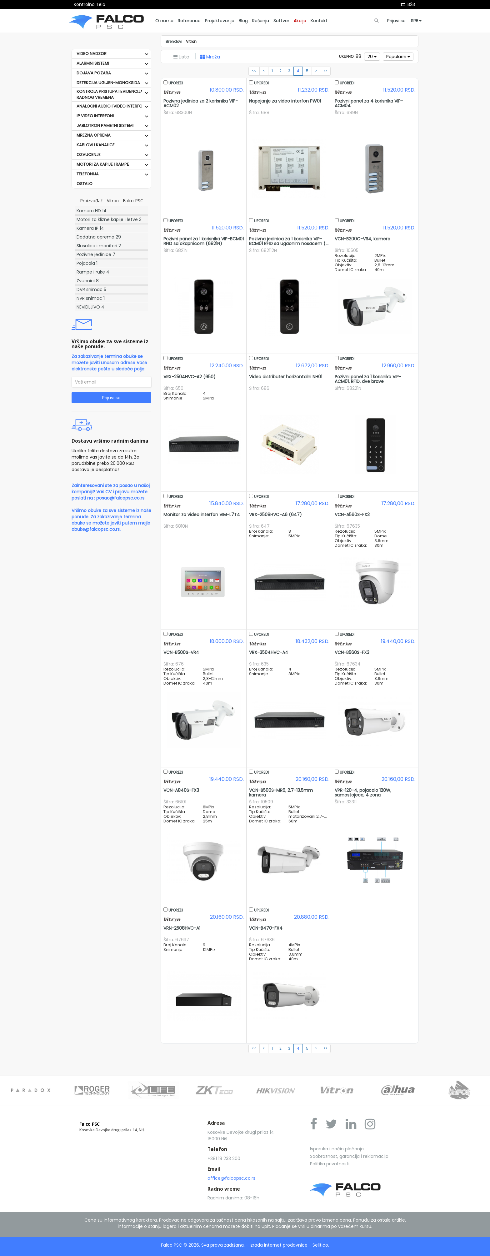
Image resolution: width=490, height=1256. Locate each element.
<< (254, 70)
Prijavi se (396, 21)
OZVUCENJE (89, 155)
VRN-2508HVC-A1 (181, 928)
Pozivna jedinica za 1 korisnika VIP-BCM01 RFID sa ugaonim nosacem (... (288, 241)
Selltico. (320, 1245)
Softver (281, 21)
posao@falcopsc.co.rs (120, 498)
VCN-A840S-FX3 (181, 790)
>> (325, 70)
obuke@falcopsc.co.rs (96, 529)
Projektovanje (219, 21)
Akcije (300, 21)
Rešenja (260, 21)
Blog (243, 21)
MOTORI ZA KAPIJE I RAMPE (103, 164)
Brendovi (174, 41)
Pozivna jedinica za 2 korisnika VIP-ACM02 (200, 103)
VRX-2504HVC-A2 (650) (189, 377)
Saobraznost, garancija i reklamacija (349, 1156)
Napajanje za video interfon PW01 (285, 101)
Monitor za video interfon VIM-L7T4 (201, 514)
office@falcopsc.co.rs (231, 1178)
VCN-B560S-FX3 (352, 652)
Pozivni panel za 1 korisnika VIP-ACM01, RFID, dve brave (368, 379)
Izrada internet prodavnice (279, 1245)
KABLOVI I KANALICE (96, 145)
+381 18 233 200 (224, 1158)
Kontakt (319, 21)
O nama (164, 21)
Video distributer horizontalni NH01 (285, 377)
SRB (416, 21)
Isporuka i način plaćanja (337, 1149)
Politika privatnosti (329, 1164)
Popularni (398, 56)
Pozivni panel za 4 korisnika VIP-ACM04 (369, 103)
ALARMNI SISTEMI (93, 63)
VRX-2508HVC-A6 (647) (275, 514)
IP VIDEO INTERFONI (95, 116)
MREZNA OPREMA (94, 135)
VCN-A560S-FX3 (352, 514)
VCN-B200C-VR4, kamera (362, 239)
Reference (189, 21)
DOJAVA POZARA (94, 73)
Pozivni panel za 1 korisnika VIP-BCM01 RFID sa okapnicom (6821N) (203, 241)
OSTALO (84, 184)
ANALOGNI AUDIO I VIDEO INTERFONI (111, 106)
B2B (411, 4)
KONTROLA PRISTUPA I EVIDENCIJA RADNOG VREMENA (110, 94)
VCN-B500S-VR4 (181, 652)
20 (372, 56)
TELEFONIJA (88, 174)
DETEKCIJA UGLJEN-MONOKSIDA (108, 83)
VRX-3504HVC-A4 (268, 652)
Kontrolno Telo (89, 4)
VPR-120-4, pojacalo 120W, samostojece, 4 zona (363, 792)
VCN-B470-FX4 (265, 928)
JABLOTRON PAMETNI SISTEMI (105, 125)
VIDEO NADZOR (92, 54)
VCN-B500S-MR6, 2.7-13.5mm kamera (281, 792)
